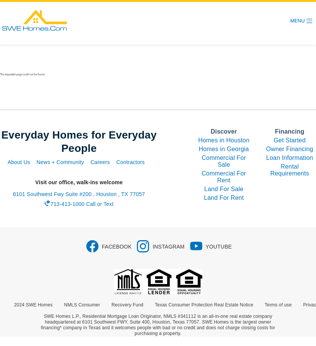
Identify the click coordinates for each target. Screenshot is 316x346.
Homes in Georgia (224, 149)
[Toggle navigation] (301, 21)
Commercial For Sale (224, 161)
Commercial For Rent (224, 176)
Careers (100, 162)
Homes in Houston (223, 140)
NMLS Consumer (82, 305)
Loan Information (289, 158)
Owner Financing (289, 149)
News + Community (60, 162)
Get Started (290, 140)
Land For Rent (224, 198)
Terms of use (278, 305)
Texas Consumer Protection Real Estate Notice (204, 305)
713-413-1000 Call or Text (82, 204)
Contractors (130, 162)
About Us (19, 162)
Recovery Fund (127, 305)
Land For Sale (223, 189)
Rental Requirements (289, 170)
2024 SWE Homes (33, 305)
